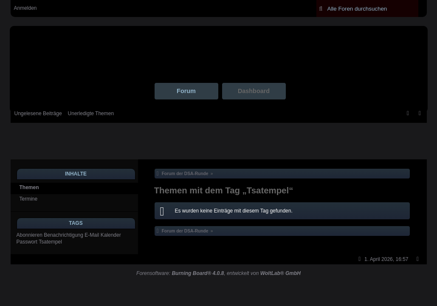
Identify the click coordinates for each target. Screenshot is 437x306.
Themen (29, 187)
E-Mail (92, 235)
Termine (29, 199)
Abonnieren (29, 235)
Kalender (111, 235)
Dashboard (254, 91)
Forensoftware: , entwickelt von (218, 273)
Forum (186, 91)
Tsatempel (50, 242)
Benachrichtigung (63, 235)
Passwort (27, 242)
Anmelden (25, 8)
